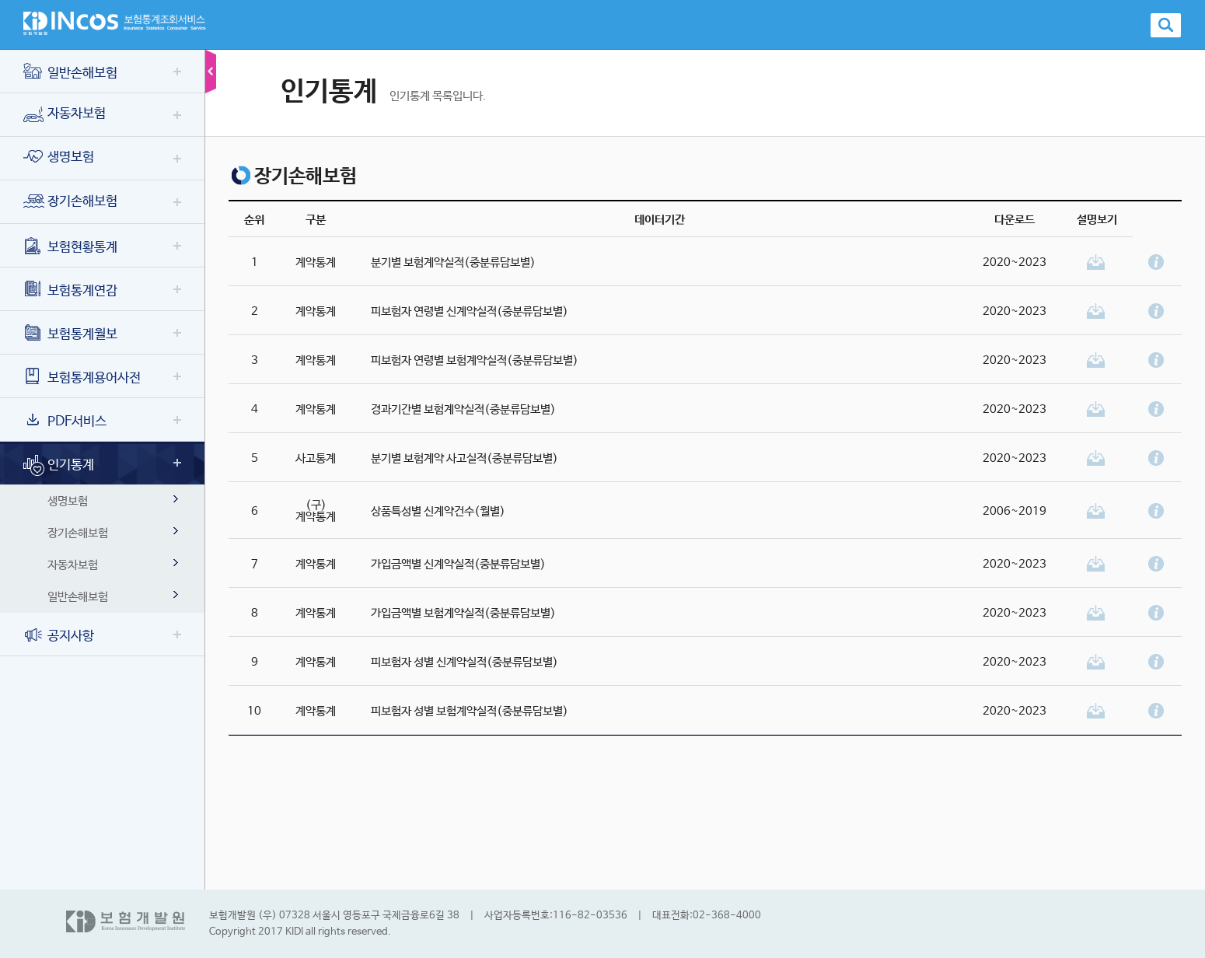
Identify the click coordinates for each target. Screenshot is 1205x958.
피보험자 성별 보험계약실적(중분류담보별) (469, 711)
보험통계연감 (70, 291)
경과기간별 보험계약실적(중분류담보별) (463, 409)
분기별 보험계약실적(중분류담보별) (453, 262)
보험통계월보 (70, 334)
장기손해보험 (70, 202)
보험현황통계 (70, 247)
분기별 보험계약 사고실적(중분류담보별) (464, 458)
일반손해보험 (70, 73)
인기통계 (58, 465)
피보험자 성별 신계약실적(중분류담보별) (464, 662)
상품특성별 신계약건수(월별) (438, 511)
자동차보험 (64, 114)
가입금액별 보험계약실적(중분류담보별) (463, 613)
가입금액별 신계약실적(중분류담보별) (458, 564)
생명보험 (58, 157)
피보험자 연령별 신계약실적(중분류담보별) (469, 311)
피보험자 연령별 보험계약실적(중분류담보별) (474, 360)
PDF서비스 (65, 421)
